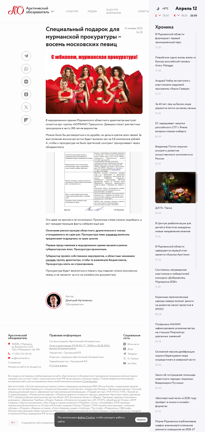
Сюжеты (143, 11)
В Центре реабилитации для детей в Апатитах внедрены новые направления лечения (173, 227)
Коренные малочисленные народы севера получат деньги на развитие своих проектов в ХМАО (174, 303)
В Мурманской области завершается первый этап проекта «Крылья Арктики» (172, 251)
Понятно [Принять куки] (141, 420)
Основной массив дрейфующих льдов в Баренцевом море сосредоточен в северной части (175, 356)
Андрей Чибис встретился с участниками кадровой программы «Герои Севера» (172, 85)
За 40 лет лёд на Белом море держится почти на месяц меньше (176, 106)
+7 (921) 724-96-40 (21, 354)
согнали (51, 260)
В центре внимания (113, 11)
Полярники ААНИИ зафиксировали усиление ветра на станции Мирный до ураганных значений (175, 330)
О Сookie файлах (58, 365)
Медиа (92, 11)
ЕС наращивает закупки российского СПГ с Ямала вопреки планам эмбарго (171, 127)
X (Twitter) (133, 358)
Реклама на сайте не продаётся (24, 367)
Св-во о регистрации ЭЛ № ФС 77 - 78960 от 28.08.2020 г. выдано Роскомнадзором (79, 347)
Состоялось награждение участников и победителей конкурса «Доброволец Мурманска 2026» (172, 276)
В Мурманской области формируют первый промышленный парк (169, 38)
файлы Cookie (86, 418)
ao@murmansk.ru (21, 358)
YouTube (131, 363)
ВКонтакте (133, 344)
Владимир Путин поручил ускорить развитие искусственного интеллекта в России (174, 153)
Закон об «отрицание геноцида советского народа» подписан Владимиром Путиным (175, 379)
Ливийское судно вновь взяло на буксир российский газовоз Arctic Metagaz (175, 61)
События (72, 11)
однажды (112, 235)
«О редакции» (89, 381)
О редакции (14, 362)
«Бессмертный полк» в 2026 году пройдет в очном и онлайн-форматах (175, 402)
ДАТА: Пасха (163, 208)
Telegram (132, 354)
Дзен (130, 349)
